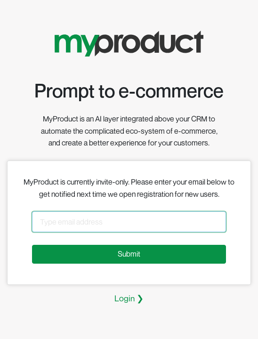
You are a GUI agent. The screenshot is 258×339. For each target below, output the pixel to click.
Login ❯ (129, 298)
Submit (129, 253)
